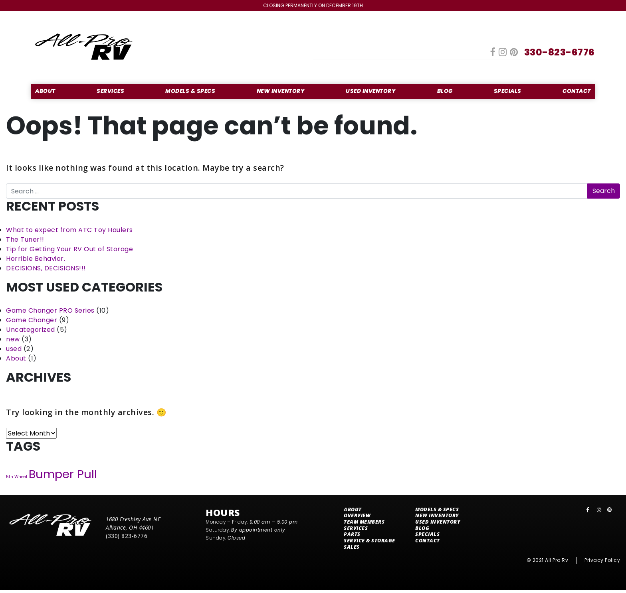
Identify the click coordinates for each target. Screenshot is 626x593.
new (13, 339)
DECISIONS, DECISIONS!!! (46, 268)
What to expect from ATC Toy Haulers (69, 229)
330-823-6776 (559, 52)
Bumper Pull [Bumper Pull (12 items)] (63, 474)
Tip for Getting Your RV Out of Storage (69, 249)
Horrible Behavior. (35, 258)
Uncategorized (30, 329)
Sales (352, 549)
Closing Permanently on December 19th (313, 5)
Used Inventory (371, 91)
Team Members (365, 522)
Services (110, 91)
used (14, 348)
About (45, 91)
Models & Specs (190, 91)
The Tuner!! (25, 239)
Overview (358, 516)
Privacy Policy (602, 563)
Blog (445, 91)
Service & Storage (370, 542)
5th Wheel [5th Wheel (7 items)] (16, 477)
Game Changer (31, 320)
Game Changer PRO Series (50, 310)
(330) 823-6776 (126, 536)
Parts (352, 536)
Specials (507, 91)
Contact (577, 91)
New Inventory (281, 91)
